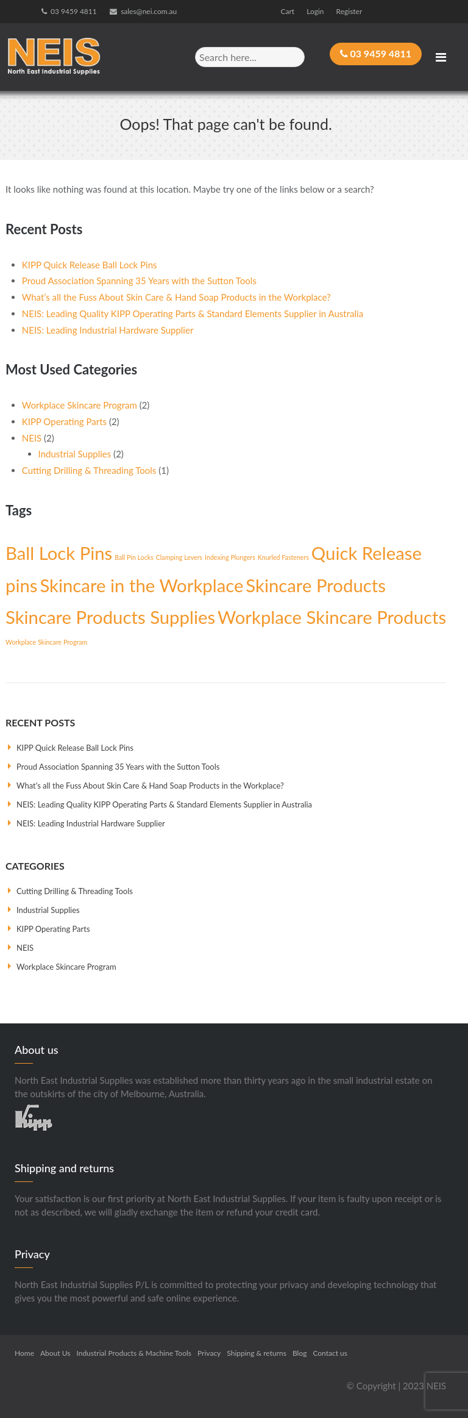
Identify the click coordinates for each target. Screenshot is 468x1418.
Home (24, 1353)
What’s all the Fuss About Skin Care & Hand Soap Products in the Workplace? (176, 297)
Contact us (330, 1353)
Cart (288, 11)
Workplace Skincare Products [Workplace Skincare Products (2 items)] (332, 617)
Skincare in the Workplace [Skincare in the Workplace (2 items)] (141, 585)
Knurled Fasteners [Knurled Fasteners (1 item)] (283, 557)
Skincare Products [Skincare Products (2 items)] (316, 585)
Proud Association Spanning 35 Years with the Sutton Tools (139, 280)
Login (315, 11)
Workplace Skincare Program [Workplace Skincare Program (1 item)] (46, 642)
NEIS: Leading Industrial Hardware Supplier (108, 329)
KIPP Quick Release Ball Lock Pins (89, 264)
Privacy (209, 1353)
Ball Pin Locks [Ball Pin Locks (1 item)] (134, 557)
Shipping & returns (256, 1353)
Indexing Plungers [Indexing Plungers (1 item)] (230, 557)
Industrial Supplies (75, 453)
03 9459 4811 (74, 11)
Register (349, 11)
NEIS (31, 437)
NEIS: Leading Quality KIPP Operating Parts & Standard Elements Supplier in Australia (192, 313)
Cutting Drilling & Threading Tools (89, 470)
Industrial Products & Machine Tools (133, 1353)
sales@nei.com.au (149, 11)
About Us (55, 1353)
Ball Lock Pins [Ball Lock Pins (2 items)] (58, 553)
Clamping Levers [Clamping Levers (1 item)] (179, 557)
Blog (299, 1353)
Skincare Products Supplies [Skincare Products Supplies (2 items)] (110, 617)
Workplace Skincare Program (79, 404)
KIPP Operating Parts (64, 421)
